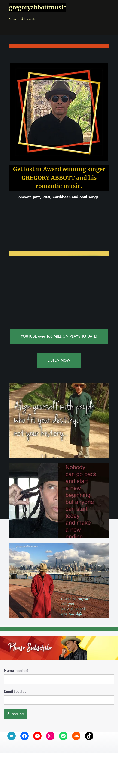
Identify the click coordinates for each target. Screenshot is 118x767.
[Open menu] (12, 29)
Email (15, 691)
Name (16, 670)
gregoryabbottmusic (37, 7)
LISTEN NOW (59, 360)
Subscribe (15, 713)
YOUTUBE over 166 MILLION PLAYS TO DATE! (59, 336)
